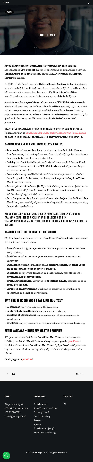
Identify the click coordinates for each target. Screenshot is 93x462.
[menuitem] (88, 2)
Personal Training (45, 433)
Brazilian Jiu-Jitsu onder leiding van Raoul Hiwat (55, 133)
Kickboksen (40, 404)
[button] (88, 2)
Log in (6, 2)
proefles (73, 341)
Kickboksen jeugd (44, 429)
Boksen (38, 420)
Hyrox (37, 425)
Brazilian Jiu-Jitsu (45, 409)
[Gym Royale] (10, 12)
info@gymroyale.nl (16, 417)
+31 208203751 (13, 412)
